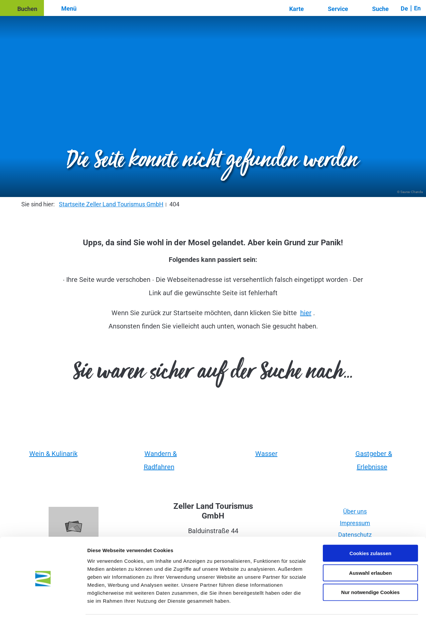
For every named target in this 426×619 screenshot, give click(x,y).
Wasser (266, 454)
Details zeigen (354, 606)
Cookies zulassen (370, 531)
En (417, 8)
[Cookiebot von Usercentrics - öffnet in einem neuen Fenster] (43, 606)
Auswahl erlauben (370, 551)
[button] (22, 8)
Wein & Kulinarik (53, 454)
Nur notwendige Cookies (370, 570)
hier (306, 313)
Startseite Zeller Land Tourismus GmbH (111, 204)
